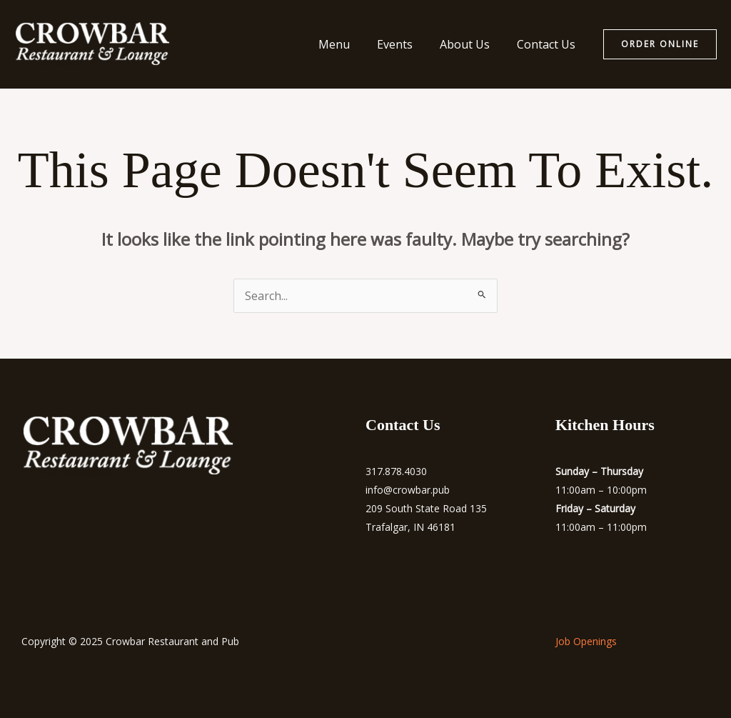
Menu (349, 44)
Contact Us (548, 44)
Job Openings (586, 641)
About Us (471, 44)
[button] (660, 44)
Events (405, 44)
